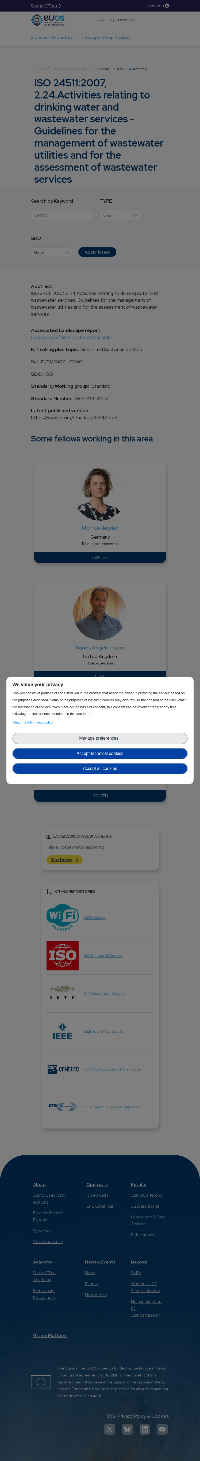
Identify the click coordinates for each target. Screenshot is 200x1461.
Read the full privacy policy (33, 722)
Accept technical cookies (99, 753)
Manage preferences (100, 738)
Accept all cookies (100, 768)
